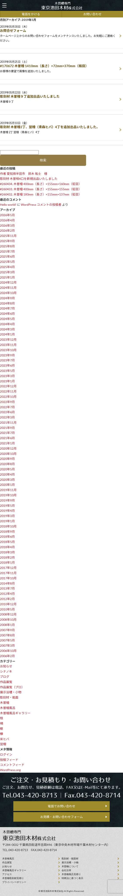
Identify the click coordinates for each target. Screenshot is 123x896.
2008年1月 (7, 625)
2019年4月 (7, 510)
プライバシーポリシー (14, 882)
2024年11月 (8, 287)
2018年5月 (7, 542)
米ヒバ (4, 739)
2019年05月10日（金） (59, 128)
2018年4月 (7, 547)
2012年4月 (7, 593)
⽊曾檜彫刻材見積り (13, 878)
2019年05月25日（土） (59, 66)
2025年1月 (7, 277)
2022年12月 (8, 386)
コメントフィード (12, 765)
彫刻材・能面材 (70, 858)
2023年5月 (7, 370)
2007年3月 (7, 645)
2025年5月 (7, 262)
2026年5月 (7, 215)
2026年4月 (7, 220)
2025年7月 (7, 251)
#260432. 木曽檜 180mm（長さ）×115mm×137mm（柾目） (40, 194)
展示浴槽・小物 (10, 692)
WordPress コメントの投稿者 (41, 204)
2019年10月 (8, 495)
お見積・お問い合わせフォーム (61, 817)
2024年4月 (7, 324)
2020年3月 (7, 479)
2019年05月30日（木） (59, 34)
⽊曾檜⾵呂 (8, 858)
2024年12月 (8, 282)
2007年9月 (7, 630)
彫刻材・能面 (9, 697)
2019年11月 (8, 490)
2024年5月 (7, 319)
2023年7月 (7, 360)
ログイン (6, 754)
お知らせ (6, 666)
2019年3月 (7, 516)
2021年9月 (7, 428)
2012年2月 (7, 599)
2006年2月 (7, 656)
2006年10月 (8, 651)
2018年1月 (7, 562)
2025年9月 (7, 241)
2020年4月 (7, 474)
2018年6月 (7, 536)
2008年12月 (8, 614)
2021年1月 (7, 443)
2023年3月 (7, 376)
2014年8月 (7, 583)
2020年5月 (7, 469)
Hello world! (8, 204)
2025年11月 (8, 236)
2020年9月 (7, 459)
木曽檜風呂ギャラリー (15, 713)
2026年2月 (7, 230)
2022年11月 (8, 391)
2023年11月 (8, 345)
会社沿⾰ (66, 870)
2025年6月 (7, 256)
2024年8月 (7, 303)
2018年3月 (7, 552)
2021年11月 (8, 422)
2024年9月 (7, 298)
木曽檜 (4, 702)
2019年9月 (7, 500)
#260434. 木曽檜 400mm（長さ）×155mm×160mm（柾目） (40, 184)
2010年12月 (8, 604)
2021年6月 (7, 438)
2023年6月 (7, 365)
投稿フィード (9, 760)
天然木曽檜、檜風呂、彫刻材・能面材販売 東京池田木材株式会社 (61, 5)
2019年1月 (7, 521)
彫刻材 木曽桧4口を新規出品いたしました (28, 178)
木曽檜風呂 (7, 708)
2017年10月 (8, 578)
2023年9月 (7, 355)
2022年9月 (7, 402)
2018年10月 (8, 526)
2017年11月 (8, 573)
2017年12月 (8, 568)
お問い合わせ (92, 14)
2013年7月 (7, 588)
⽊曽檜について (70, 866)
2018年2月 (7, 557)
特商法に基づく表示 (72, 878)
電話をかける (31, 14)
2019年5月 (7, 505)
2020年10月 (8, 454)
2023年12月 (8, 339)
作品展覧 (6, 682)
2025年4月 (7, 267)
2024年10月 (8, 293)
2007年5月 (7, 640)
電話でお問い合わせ (61, 806)
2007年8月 (7, 635)
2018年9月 (7, 531)
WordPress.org (10, 770)
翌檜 (3, 744)
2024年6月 (7, 313)
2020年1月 (7, 484)
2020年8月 (7, 464)
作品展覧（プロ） (12, 687)
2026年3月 (7, 225)
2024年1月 (7, 334)
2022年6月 (7, 412)
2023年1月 (7, 381)
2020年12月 (8, 448)
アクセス (7, 874)
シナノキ (6, 671)
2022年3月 (7, 417)
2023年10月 (8, 350)
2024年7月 (7, 308)
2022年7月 (7, 407)
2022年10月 (8, 396)
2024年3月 (7, 329)
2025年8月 (7, 246)
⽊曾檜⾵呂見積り (71, 874)
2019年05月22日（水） (59, 97)
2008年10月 (8, 619)
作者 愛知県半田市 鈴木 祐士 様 (23, 173)
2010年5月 (7, 609)
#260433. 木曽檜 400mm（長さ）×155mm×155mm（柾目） (40, 189)
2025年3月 (7, 272)
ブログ (4, 676)
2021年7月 (7, 433)
